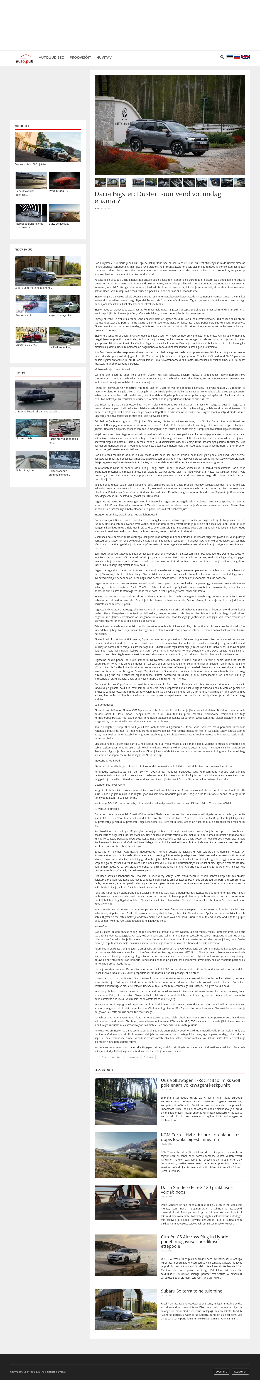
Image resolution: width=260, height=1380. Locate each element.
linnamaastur (133, 1057)
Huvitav (104, 57)
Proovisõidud (23, 249)
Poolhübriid (148, 1057)
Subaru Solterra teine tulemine (191, 1291)
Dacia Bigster (116, 1057)
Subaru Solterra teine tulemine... (33, 287)
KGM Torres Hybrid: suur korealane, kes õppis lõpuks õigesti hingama (200, 1137)
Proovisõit (80, 57)
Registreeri (240, 1371)
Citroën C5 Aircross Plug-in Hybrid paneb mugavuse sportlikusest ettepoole (194, 1241)
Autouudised (51, 57)
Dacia (104, 1057)
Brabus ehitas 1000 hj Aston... (32, 164)
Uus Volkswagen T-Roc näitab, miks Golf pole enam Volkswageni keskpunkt (200, 1082)
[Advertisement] (130, 25)
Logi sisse (221, 1371)
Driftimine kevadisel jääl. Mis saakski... (37, 411)
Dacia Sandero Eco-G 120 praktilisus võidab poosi (197, 1189)
